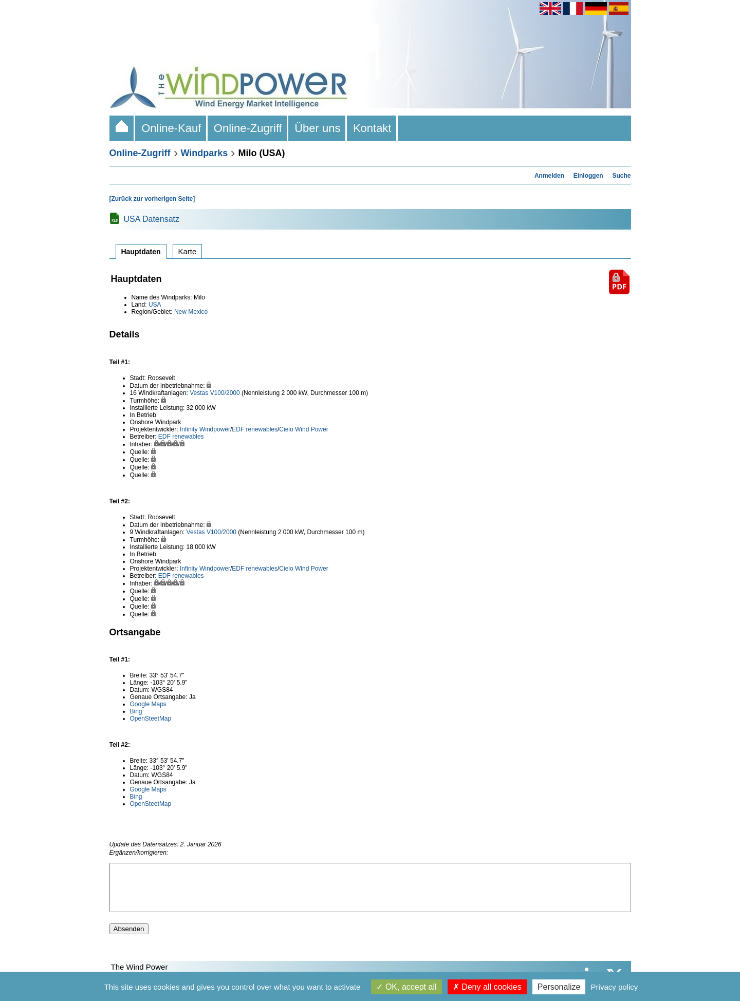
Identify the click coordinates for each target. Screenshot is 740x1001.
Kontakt (372, 128)
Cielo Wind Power (303, 429)
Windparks (204, 153)
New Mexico (191, 311)
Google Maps (148, 704)
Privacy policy (614, 987)
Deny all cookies (487, 987)
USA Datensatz (152, 219)
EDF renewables (255, 429)
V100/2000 (225, 392)
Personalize (559, 987)
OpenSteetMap (151, 718)
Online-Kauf (171, 128)
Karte (187, 251)
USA (155, 304)
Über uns (317, 128)
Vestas (199, 392)
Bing (136, 711)
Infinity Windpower (205, 429)
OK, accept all (406, 987)
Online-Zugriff (248, 128)
